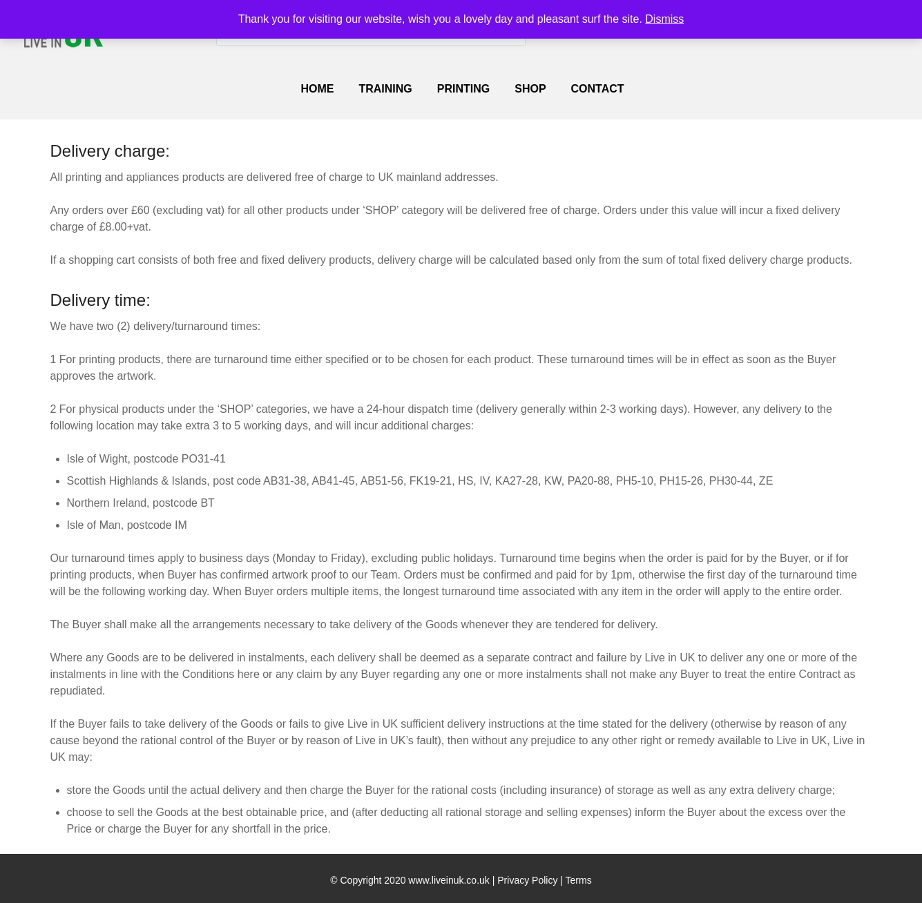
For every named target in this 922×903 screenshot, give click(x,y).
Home (317, 89)
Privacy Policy (527, 880)
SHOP (530, 89)
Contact (597, 89)
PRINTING (463, 89)
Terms (579, 880)
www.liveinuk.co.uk (449, 880)
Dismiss (664, 19)
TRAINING (385, 89)
